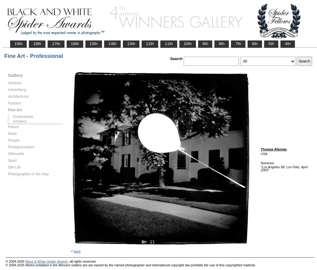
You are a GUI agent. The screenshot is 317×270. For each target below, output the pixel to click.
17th (56, 43)
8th (221, 43)
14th (112, 43)
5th (271, 43)
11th (168, 43)
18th (37, 43)
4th (287, 43)
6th (255, 43)
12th (150, 43)
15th (93, 43)
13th (131, 43)
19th (18, 43)
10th (187, 43)
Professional (23, 117)
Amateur (20, 121)
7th (238, 43)
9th (205, 43)
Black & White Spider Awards (46, 261)
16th (75, 43)
